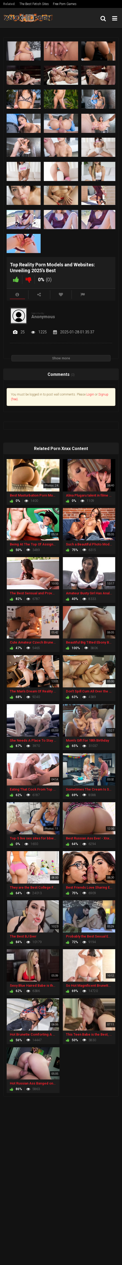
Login (90, 394)
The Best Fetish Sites (34, 4)
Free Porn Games (65, 4)
